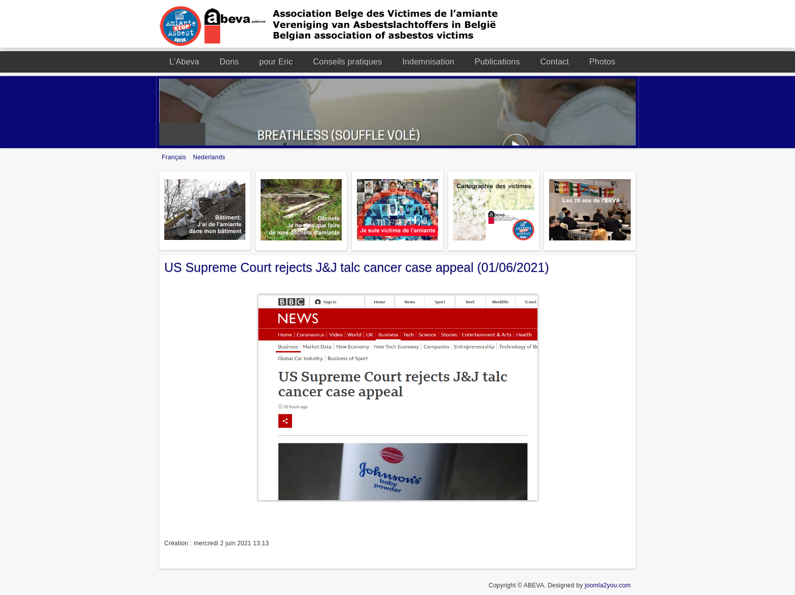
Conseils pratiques (347, 61)
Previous (170, 134)
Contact (554, 61)
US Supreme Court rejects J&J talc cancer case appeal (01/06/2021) (356, 267)
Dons (229, 61)
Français (175, 157)
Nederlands (209, 157)
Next (194, 134)
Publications (497, 61)
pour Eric (276, 61)
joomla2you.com (608, 585)
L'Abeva (184, 61)
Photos (602, 61)
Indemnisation (428, 61)
